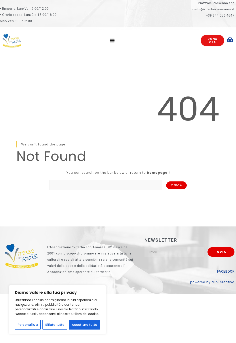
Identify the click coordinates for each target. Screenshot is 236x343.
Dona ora (212, 37)
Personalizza (28, 324)
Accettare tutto (84, 324)
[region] (57, 309)
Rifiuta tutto (55, 324)
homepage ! (158, 172)
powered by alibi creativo (212, 282)
